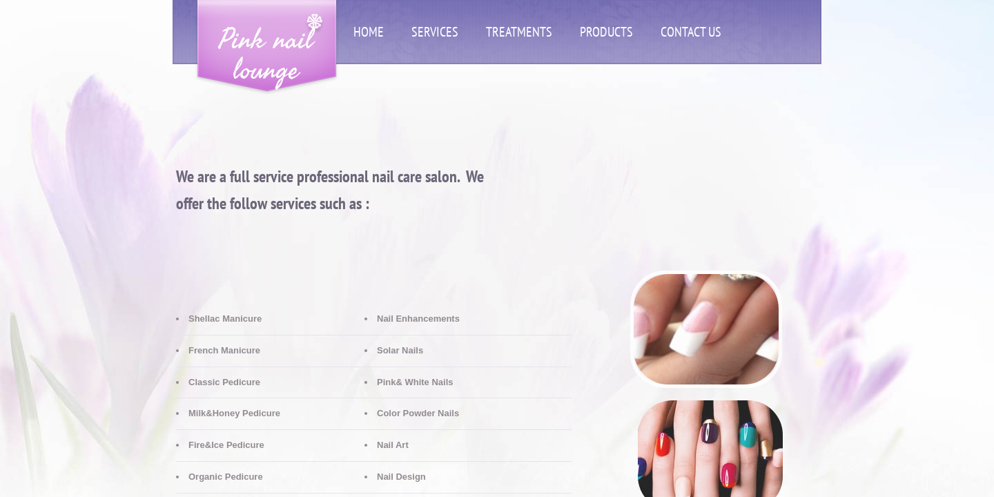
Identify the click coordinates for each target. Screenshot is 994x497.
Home (368, 32)
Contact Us (691, 32)
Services (434, 32)
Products (606, 32)
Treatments (519, 32)
